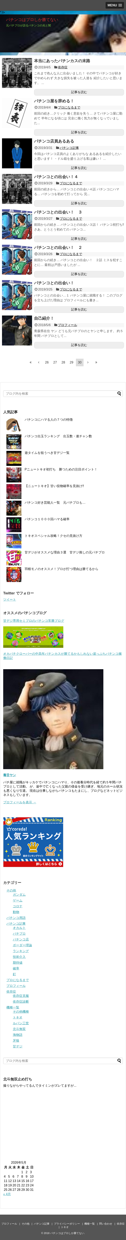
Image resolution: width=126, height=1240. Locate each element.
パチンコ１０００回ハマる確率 (47, 519)
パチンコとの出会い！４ (56, 177)
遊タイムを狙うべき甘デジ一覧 (47, 452)
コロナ (17, 906)
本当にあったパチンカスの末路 (62, 61)
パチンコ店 (21, 939)
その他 (11, 890)
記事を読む (79, 92)
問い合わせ (105, 1223)
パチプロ (19, 933)
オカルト (19, 928)
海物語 (17, 1034)
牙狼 (16, 1040)
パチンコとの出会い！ (54, 283)
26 (47, 362)
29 (71, 362)
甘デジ (17, 1046)
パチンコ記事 (69, 148)
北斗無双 (19, 1029)
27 (55, 362)
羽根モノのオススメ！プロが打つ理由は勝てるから (61, 569)
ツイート (9, 599)
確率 (16, 968)
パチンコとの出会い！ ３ (58, 212)
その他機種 (21, 1011)
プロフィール (67, 325)
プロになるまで (69, 107)
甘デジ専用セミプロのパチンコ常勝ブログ (33, 620)
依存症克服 (21, 995)
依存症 (63, 67)
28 (63, 362)
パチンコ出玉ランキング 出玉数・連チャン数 (58, 436)
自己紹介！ (44, 318)
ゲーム (17, 900)
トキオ (17, 1017)
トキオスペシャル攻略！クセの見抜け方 (53, 535)
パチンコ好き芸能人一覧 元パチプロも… (55, 502)
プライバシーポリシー (67, 1223)
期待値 (17, 962)
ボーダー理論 (22, 945)
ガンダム (19, 894)
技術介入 (19, 956)
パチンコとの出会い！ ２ (58, 247)
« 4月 (7, 1194)
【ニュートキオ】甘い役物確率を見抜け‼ (54, 486)
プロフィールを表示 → (19, 802)
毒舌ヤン (9, 775)
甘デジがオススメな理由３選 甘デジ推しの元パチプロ (65, 552)
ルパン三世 (21, 1023)
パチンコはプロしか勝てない (32, 19)
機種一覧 (12, 1007)
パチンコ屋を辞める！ (54, 101)
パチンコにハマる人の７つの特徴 (49, 419)
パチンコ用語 (16, 918)
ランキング (21, 951)
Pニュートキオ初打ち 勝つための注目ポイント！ (61, 469)
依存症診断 (21, 1001)
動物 (16, 912)
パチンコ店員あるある (54, 141)
